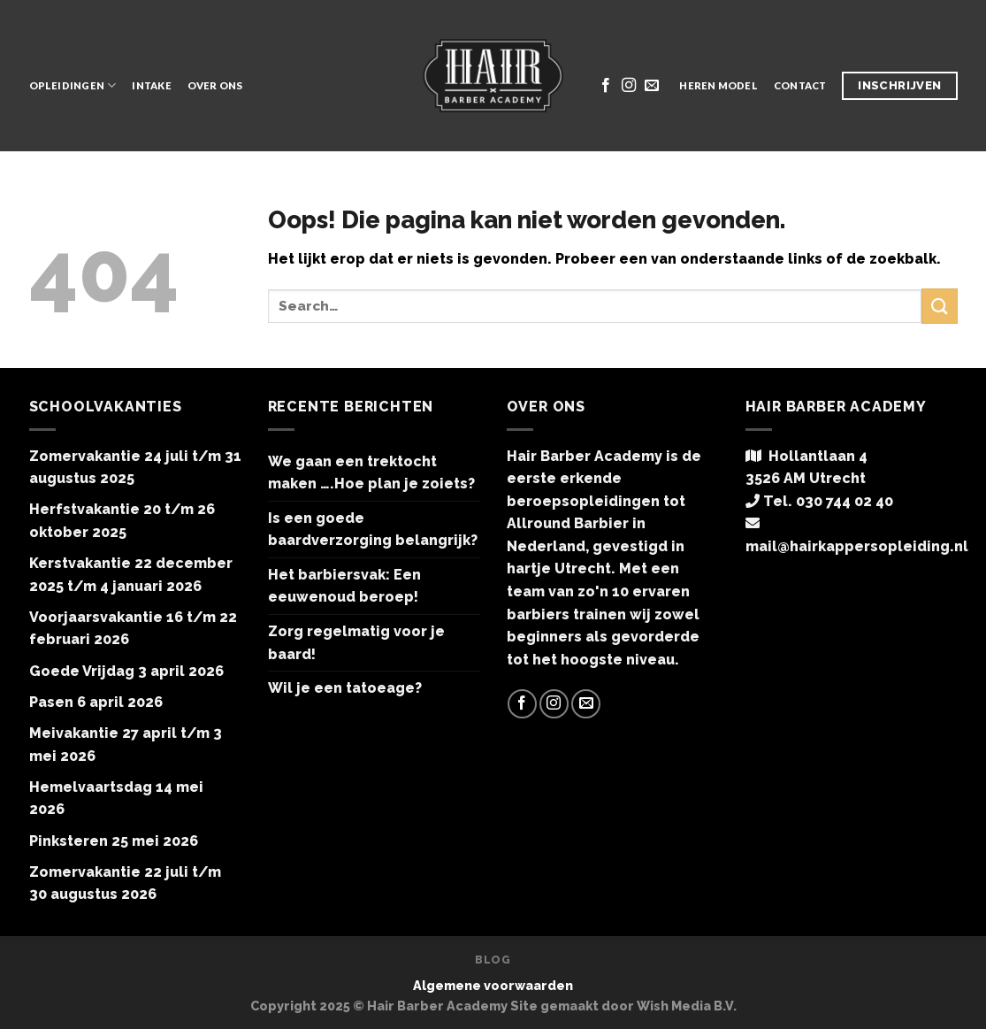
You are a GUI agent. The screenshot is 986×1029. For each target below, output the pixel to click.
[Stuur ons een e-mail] (652, 86)
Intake (151, 85)
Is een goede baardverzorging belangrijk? (373, 529)
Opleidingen (73, 85)
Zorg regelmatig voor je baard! (356, 643)
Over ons (215, 85)
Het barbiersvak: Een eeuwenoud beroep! (344, 586)
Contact (800, 85)
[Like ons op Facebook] (606, 86)
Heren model (718, 85)
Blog (492, 959)
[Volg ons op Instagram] (629, 86)
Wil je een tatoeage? (345, 688)
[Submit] (939, 305)
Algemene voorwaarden (493, 985)
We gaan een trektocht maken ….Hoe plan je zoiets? (371, 473)
